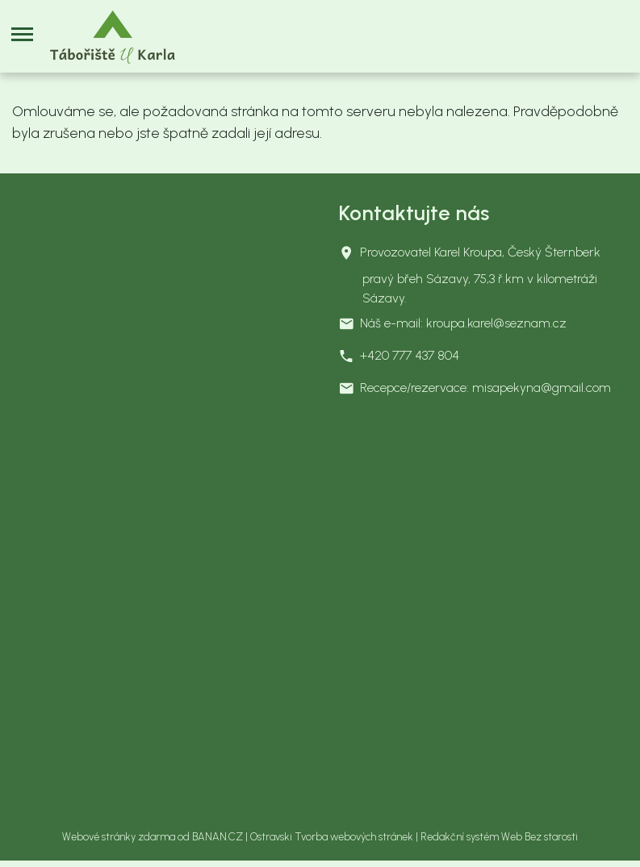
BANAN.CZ (217, 837)
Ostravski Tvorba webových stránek (331, 837)
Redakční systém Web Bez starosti (499, 837)
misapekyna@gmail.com (541, 387)
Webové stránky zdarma (118, 837)
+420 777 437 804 (409, 355)
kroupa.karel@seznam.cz (496, 323)
